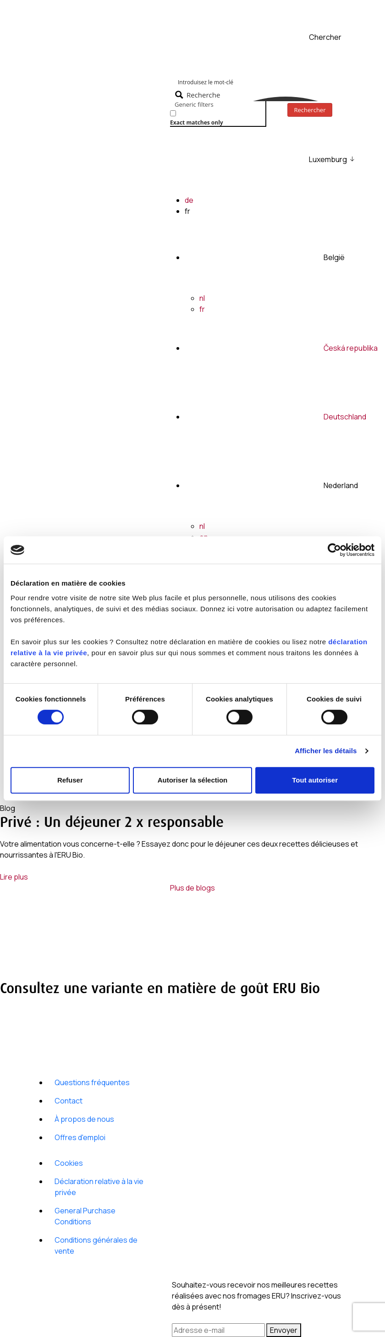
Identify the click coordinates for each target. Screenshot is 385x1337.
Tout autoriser (315, 780)
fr (202, 309)
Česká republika (351, 348)
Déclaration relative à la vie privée (99, 1186)
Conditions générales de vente (96, 1245)
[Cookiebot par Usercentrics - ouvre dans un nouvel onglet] (334, 550)
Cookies (69, 1163)
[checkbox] (216, 117)
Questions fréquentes (92, 1082)
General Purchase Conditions (85, 1216)
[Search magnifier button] (199, 94)
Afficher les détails (326, 751)
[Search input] (274, 81)
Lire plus (14, 877)
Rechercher (310, 110)
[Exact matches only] (173, 113)
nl (202, 298)
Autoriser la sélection (193, 780)
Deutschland (345, 417)
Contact (68, 1101)
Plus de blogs (192, 888)
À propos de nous (84, 1119)
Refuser (70, 780)
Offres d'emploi (80, 1137)
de (189, 200)
